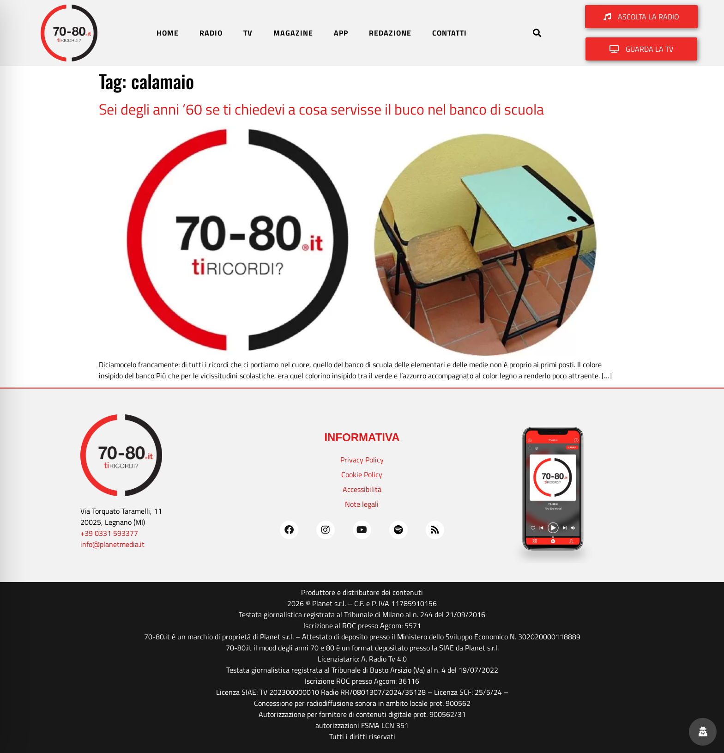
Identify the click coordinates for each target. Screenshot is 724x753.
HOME (168, 32)
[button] (536, 33)
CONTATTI (449, 32)
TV (248, 32)
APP (341, 32)
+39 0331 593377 (109, 533)
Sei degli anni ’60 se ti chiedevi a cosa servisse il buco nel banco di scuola (321, 109)
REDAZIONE (390, 32)
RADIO (211, 32)
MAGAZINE (293, 32)
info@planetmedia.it (112, 544)
